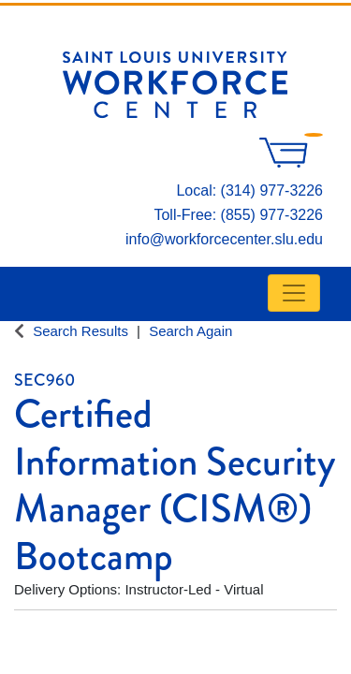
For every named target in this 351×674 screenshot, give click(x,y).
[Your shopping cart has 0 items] (291, 162)
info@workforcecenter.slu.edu (224, 239)
